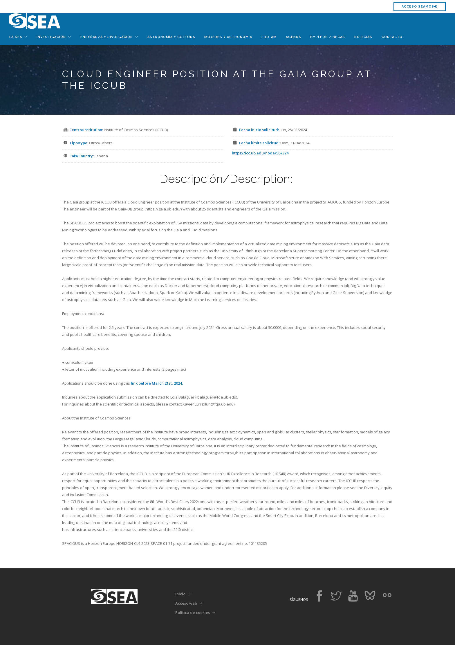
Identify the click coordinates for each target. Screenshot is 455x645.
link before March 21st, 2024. (157, 383)
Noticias (363, 37)
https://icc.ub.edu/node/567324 (260, 153)
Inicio (180, 594)
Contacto (392, 37)
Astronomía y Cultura (171, 37)
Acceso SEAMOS (420, 6)
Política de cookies (192, 612)
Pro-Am (269, 37)
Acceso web (186, 603)
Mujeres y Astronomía (228, 37)
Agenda (293, 37)
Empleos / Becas (327, 37)
